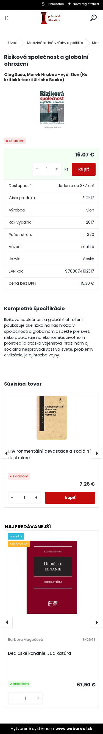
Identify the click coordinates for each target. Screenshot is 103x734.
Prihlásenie (55, 4)
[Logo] (51, 18)
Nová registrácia (86, 4)
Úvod (13, 42)
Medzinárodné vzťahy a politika (55, 42)
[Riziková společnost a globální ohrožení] (51, 110)
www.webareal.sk (73, 728)
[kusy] (47, 169)
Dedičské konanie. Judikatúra (39, 653)
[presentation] (6, 453)
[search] (93, 18)
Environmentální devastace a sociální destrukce (49, 454)
